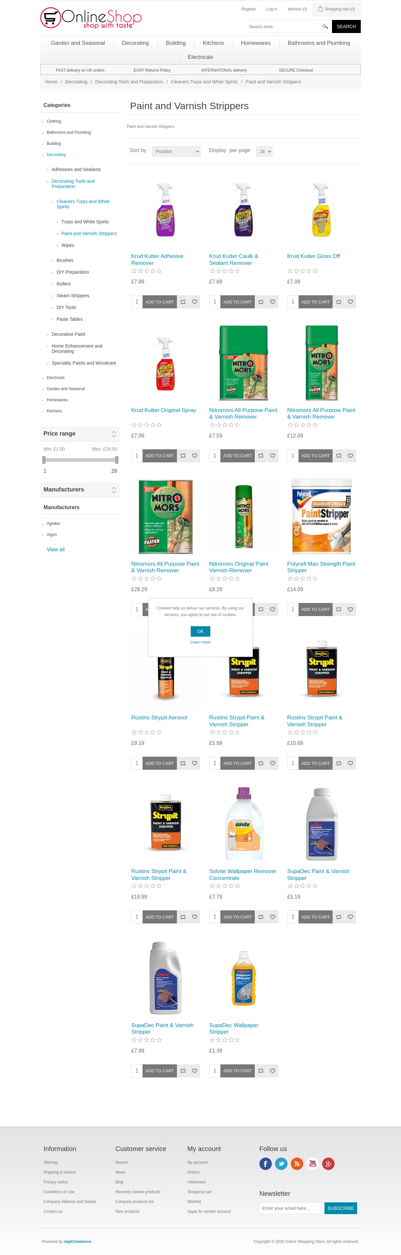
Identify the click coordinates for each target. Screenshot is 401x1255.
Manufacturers (64, 489)
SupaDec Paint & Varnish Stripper (318, 874)
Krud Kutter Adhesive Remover (157, 259)
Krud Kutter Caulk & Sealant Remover (233, 259)
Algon (52, 534)
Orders (193, 1172)
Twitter (281, 1164)
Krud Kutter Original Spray (163, 410)
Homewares (57, 400)
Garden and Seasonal (66, 389)
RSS (297, 1164)
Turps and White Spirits (85, 221)
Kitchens (54, 411)
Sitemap (51, 1162)
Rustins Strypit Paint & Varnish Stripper (237, 720)
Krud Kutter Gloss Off (313, 256)
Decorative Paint (68, 334)
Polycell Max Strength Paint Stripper (321, 567)
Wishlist (194, 1201)
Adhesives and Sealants (76, 169)
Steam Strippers (73, 295)
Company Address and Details (70, 1201)
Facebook (265, 1164)
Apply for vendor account (209, 1211)
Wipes (67, 245)
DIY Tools (66, 307)
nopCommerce (77, 1241)
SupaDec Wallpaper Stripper (234, 1028)
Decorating (76, 81)
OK (200, 631)
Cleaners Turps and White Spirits (204, 81)
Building (54, 143)
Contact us (53, 1211)
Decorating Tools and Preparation (129, 81)
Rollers (64, 283)
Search (121, 1162)
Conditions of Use (59, 1192)
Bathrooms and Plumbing (69, 132)
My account (197, 1162)
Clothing (54, 121)
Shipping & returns (60, 1172)
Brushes (65, 260)
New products (127, 1211)
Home (51, 81)
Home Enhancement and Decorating (77, 348)
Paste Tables (70, 319)
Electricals (56, 377)
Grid (343, 150)
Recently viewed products (137, 1192)
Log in (272, 9)
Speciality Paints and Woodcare (84, 363)
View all (56, 549)
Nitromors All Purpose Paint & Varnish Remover (243, 413)
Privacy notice (56, 1182)
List (355, 150)
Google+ (328, 1164)
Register (248, 9)
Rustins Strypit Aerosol (159, 717)
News (120, 1172)
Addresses (196, 1182)
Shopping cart (199, 1192)
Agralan (53, 523)
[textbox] (289, 26)
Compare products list (134, 1201)
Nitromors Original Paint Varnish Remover (238, 567)
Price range (60, 433)
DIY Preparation (73, 272)
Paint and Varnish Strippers (89, 233)
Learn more (200, 642)
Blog (119, 1182)
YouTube (312, 1164)
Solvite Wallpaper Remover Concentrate (242, 874)
